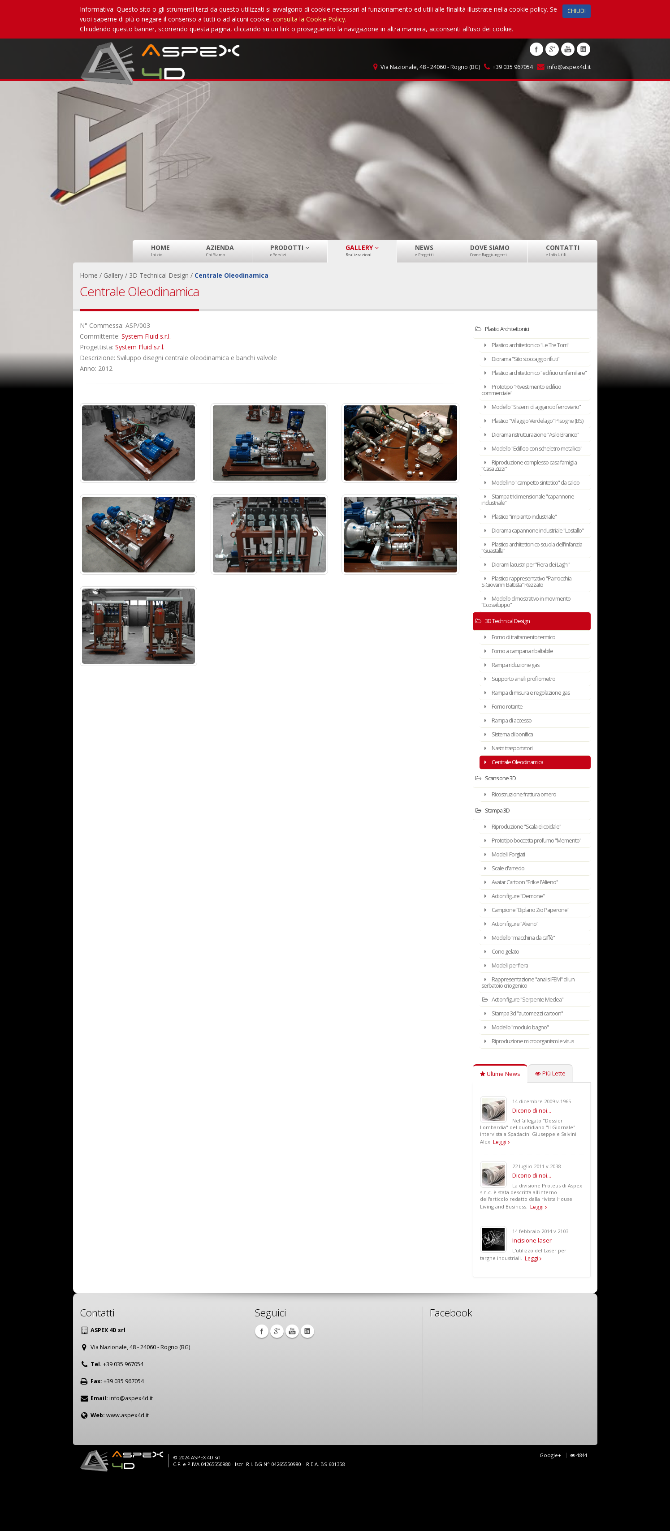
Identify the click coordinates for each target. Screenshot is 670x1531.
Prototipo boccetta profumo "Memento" (524, 887)
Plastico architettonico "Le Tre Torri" (533, 345)
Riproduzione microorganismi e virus (534, 1091)
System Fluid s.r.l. (146, 336)
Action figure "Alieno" (515, 974)
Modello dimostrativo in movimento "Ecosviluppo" (533, 645)
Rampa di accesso (511, 764)
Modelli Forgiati (507, 904)
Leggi (501, 1192)
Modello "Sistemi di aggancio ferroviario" (524, 416)
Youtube (568, 49)
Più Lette (550, 1123)
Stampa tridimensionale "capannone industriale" (534, 537)
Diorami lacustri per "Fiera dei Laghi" (533, 608)
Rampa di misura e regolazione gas (532, 736)
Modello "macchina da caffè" (525, 988)
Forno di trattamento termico (525, 681)
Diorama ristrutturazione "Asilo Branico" (527, 456)
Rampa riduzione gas (515, 709)
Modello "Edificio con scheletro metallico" (527, 476)
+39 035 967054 (513, 67)
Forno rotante (506, 750)
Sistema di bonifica (512, 778)
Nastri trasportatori (512, 792)
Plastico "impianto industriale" (525, 554)
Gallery (362, 250)
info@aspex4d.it (569, 67)
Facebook (536, 49)
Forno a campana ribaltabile (523, 695)
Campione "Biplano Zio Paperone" (532, 960)
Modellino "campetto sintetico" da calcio (531, 517)
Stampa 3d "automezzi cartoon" (529, 1063)
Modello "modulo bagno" (520, 1077)
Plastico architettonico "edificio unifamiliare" (526, 376)
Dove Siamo (490, 250)
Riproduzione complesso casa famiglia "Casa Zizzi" (526, 497)
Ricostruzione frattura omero (525, 838)
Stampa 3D (496, 854)
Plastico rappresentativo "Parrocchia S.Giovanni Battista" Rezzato (533, 625)
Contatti (562, 250)
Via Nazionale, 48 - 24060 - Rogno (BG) (430, 67)
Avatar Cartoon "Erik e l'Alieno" (526, 932)
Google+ (550, 1505)
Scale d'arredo (506, 918)
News (424, 250)
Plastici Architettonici (507, 329)
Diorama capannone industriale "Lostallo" (528, 571)
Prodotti (289, 250)
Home (160, 250)
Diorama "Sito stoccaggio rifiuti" (528, 359)
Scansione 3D (499, 822)
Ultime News (500, 1124)
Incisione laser (532, 1290)
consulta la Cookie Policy (309, 19)
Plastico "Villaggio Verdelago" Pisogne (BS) (524, 436)
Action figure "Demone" (518, 946)
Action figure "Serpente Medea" (528, 1049)
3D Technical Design (507, 665)
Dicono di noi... (531, 1160)
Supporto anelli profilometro (523, 722)
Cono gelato (504, 1002)
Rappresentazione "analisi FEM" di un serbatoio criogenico (535, 1032)
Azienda (220, 250)
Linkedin (583, 49)
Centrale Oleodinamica (517, 806)
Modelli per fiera (508, 1015)
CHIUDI (576, 11)
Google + (552, 49)
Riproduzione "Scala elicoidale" (526, 870)
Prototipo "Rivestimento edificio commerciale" (528, 396)
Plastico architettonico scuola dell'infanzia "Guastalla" (525, 591)
